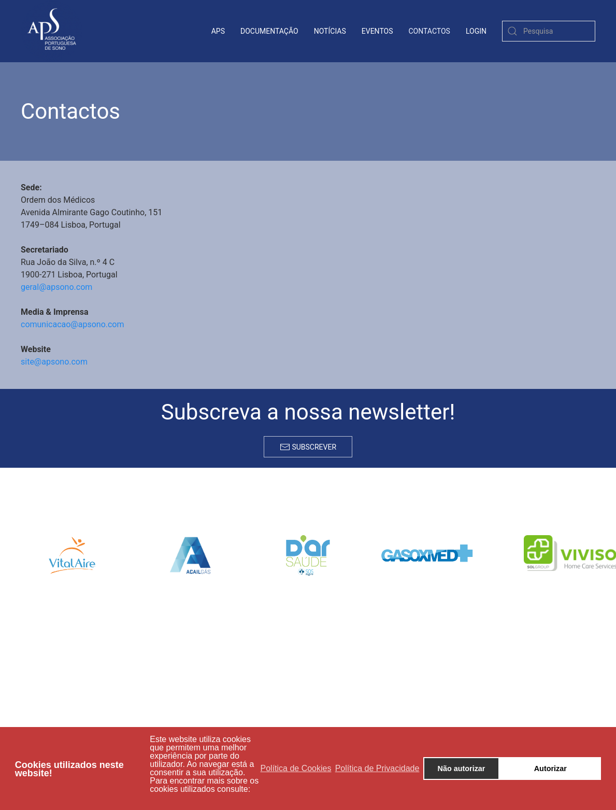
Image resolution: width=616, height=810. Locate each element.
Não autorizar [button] (461, 768)
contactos (429, 31)
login (476, 31)
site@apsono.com (54, 362)
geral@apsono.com (56, 287)
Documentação (269, 31)
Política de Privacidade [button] (377, 768)
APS (218, 31)
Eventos (377, 31)
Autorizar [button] (550, 768)
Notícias (330, 31)
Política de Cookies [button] (296, 768)
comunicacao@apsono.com (72, 324)
